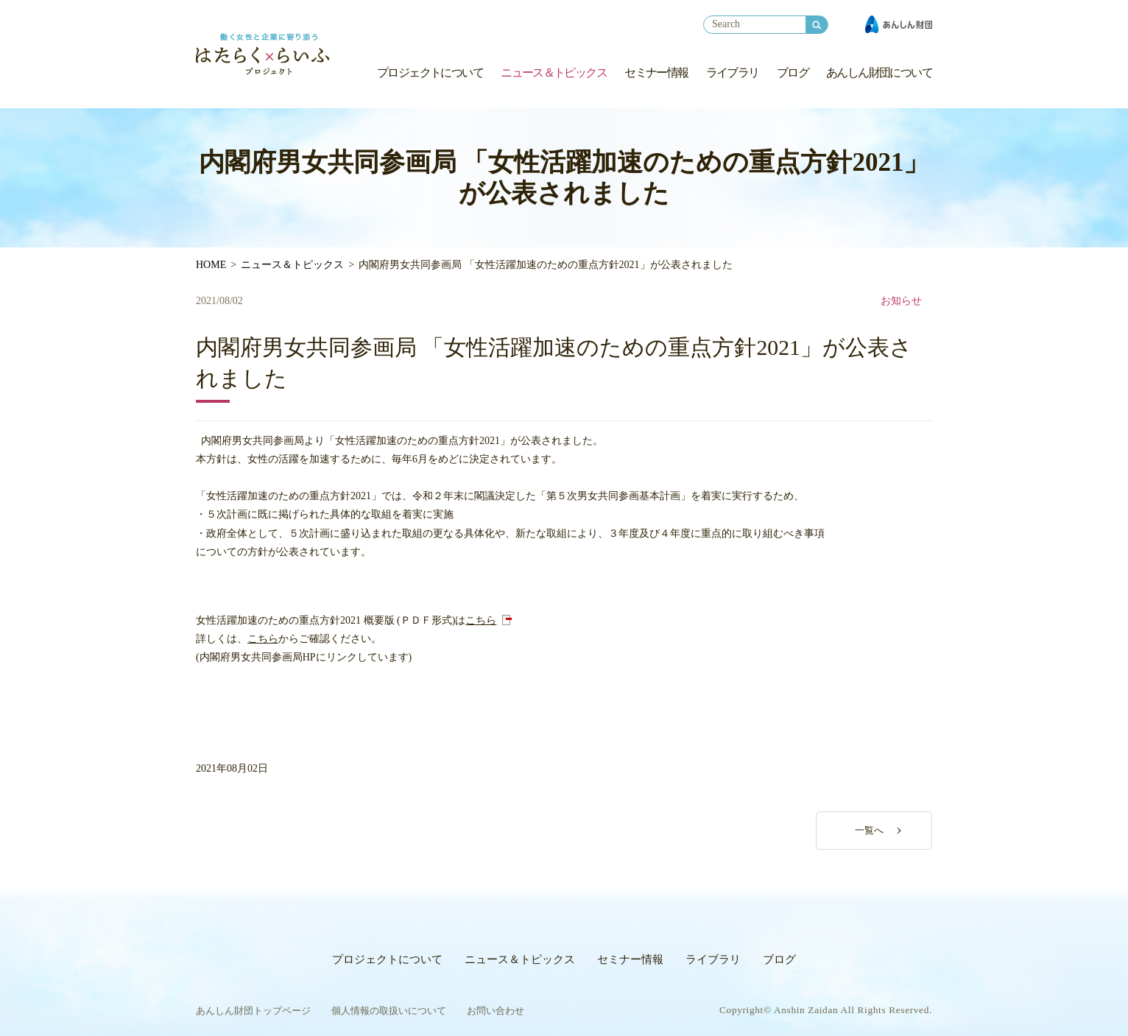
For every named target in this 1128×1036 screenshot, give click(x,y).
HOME (211, 264)
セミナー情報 (656, 72)
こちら (480, 620)
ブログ (792, 72)
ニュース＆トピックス (554, 72)
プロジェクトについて (430, 72)
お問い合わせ (495, 1010)
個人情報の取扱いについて (388, 1010)
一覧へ (869, 830)
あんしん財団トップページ (253, 1010)
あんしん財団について (879, 72)
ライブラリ (732, 72)
